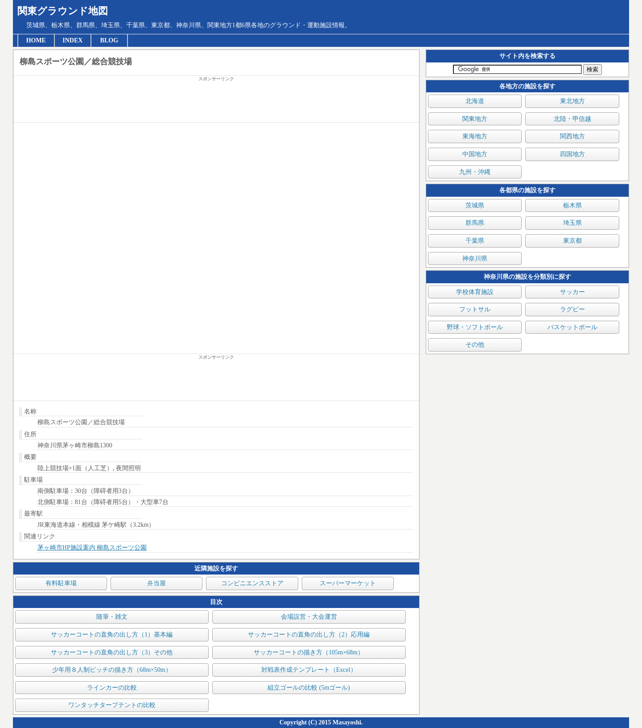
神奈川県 (474, 258)
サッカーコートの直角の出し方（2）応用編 (309, 634)
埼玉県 (572, 222)
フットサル (474, 309)
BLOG (109, 40)
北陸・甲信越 (572, 119)
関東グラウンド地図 (62, 11)
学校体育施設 (475, 292)
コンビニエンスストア (252, 583)
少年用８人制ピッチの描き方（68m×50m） (112, 669)
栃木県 (572, 205)
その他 (474, 344)
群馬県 (474, 222)
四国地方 (572, 154)
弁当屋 (156, 583)
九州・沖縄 (474, 172)
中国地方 (474, 154)
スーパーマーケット (348, 583)
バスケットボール (572, 327)
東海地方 (474, 136)
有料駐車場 (61, 583)
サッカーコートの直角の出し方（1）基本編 (112, 634)
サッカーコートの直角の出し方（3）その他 (112, 652)
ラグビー (572, 309)
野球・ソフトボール (475, 327)
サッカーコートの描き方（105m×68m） (309, 652)
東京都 (572, 240)
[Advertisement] (216, 102)
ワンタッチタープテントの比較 (112, 705)
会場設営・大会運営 (309, 616)
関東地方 (474, 119)
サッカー (572, 292)
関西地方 (572, 136)
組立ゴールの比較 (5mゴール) (309, 687)
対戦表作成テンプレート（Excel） (309, 669)
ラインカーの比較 (112, 687)
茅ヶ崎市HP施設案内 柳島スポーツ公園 (92, 547)
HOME (36, 40)
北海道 (474, 101)
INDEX (72, 40)
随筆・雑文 (112, 616)
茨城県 (474, 205)
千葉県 (474, 240)
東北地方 (572, 101)
